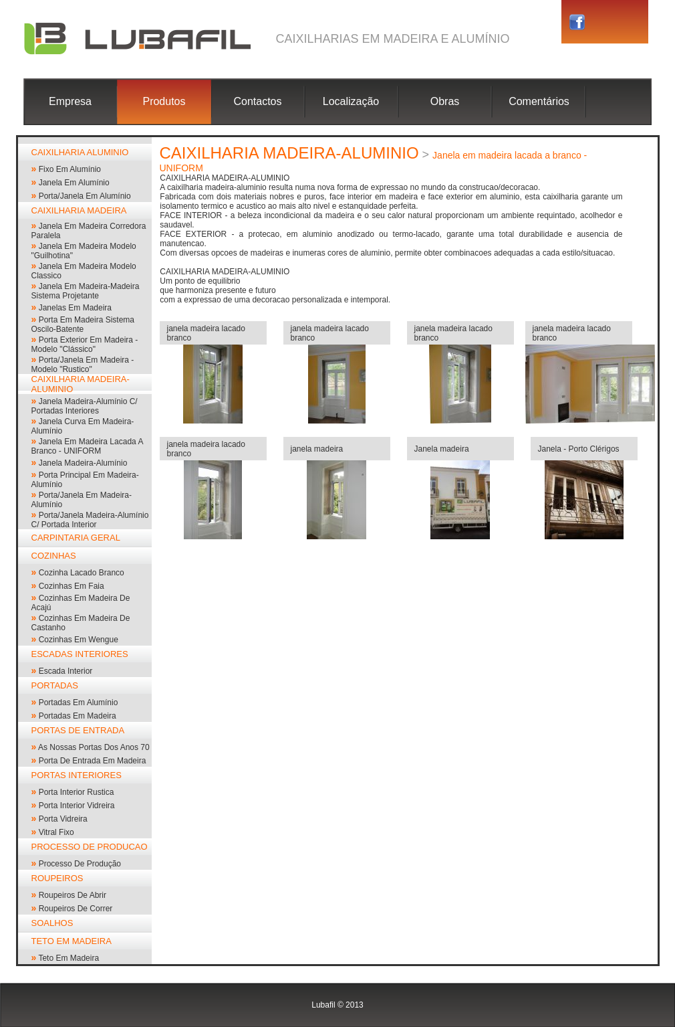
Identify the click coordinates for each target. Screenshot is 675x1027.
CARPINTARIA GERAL (75, 538)
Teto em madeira (68, 958)
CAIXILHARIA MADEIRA (79, 210)
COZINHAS (53, 556)
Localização (351, 101)
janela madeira (317, 449)
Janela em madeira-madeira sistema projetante (85, 291)
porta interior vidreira (77, 805)
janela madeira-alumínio (83, 463)
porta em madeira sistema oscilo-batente (83, 324)
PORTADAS (54, 685)
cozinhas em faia (71, 586)
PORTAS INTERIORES (76, 775)
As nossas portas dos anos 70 (94, 747)
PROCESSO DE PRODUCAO (89, 847)
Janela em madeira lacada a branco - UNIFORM (87, 446)
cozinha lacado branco (81, 572)
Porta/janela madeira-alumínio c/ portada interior (90, 519)
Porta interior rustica (76, 792)
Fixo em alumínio (70, 169)
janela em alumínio (74, 182)
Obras (445, 101)
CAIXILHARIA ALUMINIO (80, 152)
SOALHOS (52, 923)
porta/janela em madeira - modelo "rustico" (82, 364)
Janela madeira (441, 449)
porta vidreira (63, 819)
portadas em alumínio (78, 702)
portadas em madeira (77, 716)
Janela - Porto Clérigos (579, 449)
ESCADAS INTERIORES (79, 654)
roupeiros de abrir (72, 895)
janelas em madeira (75, 307)
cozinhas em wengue (78, 639)
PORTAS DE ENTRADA (78, 730)
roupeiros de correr (76, 908)
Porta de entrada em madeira (92, 760)
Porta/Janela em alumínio (85, 196)
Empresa (70, 101)
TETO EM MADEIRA (71, 941)
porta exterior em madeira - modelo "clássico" (84, 344)
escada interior (66, 671)
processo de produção (80, 863)
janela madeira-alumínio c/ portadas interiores (84, 406)
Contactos (257, 101)
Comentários (539, 101)
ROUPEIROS (57, 878)
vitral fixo (56, 832)
